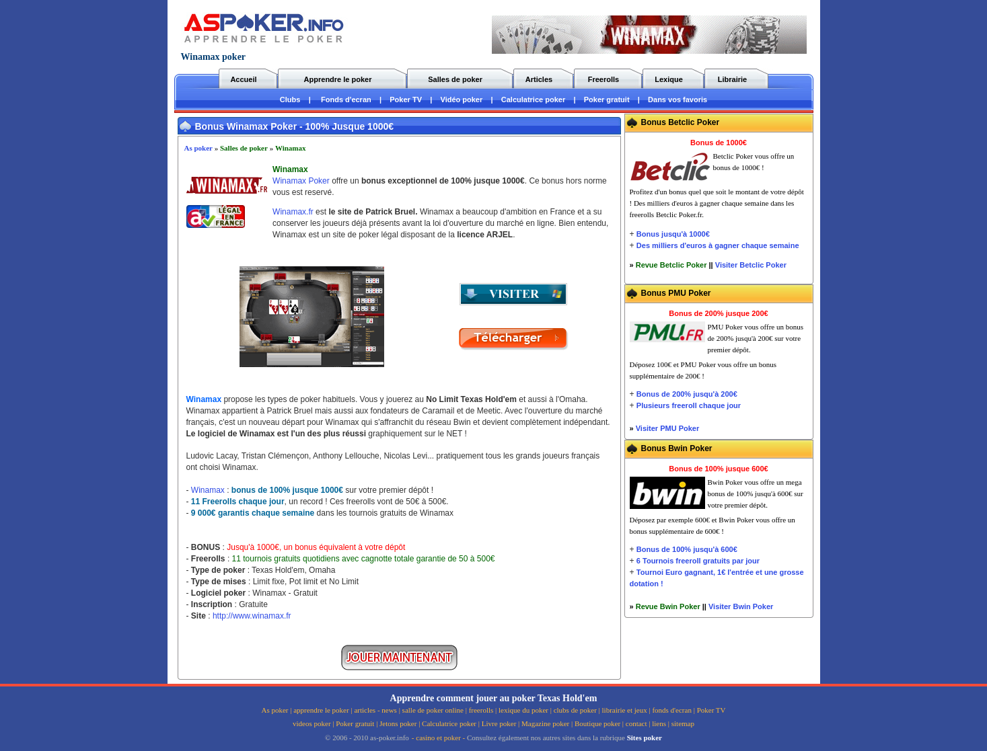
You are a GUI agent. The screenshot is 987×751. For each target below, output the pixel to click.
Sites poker (644, 738)
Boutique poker (597, 723)
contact (636, 723)
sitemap (682, 723)
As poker (198, 148)
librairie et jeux (624, 710)
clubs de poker (575, 710)
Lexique (669, 79)
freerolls (481, 710)
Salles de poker (455, 79)
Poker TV (406, 99)
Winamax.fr (293, 211)
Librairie (732, 79)
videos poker (312, 723)
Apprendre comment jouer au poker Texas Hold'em (493, 698)
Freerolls (603, 79)
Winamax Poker (301, 181)
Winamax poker (213, 57)
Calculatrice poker (533, 99)
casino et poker (438, 738)
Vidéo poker (462, 99)
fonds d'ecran (672, 710)
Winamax (290, 148)
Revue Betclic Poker (671, 265)
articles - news (375, 710)
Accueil (243, 79)
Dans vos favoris (677, 99)
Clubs (290, 99)
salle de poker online (433, 710)
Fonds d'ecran (346, 99)
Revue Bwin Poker (668, 606)
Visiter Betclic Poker (751, 265)
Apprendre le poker (338, 79)
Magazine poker (545, 723)
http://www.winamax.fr (252, 616)
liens (659, 723)
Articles (538, 79)
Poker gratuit (607, 99)
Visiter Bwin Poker (740, 606)
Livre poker (499, 723)
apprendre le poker (321, 710)
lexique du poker (523, 710)
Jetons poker (397, 723)
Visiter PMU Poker (668, 428)
